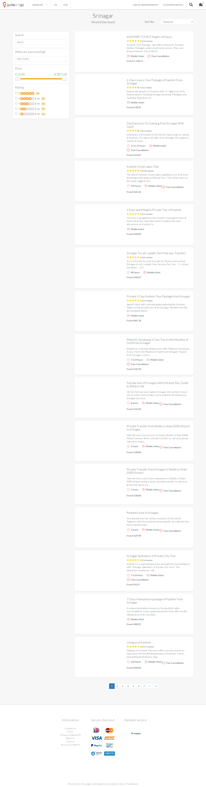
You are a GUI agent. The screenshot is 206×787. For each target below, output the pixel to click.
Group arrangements (145, 5)
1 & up (30, 114)
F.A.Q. (70, 731)
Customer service (173, 5)
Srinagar (103, 15)
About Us (70, 738)
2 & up (30, 109)
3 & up (30, 103)
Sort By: (149, 21)
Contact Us (70, 728)
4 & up (30, 98)
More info (181, 67)
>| (155, 686)
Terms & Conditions (70, 744)
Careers (70, 741)
